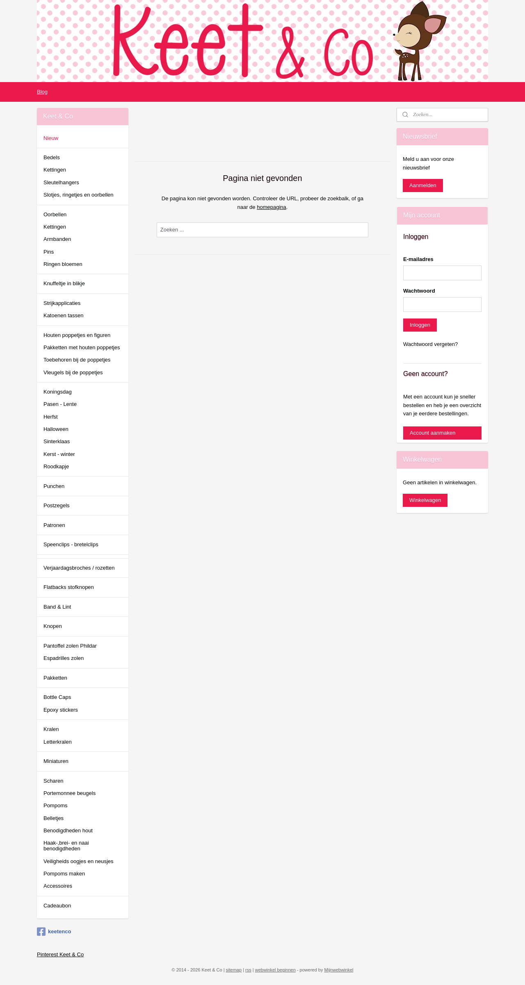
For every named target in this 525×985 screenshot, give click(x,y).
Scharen (53, 781)
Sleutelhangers (61, 182)
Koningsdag (57, 392)
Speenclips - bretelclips (70, 544)
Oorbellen (54, 214)
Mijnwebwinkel (339, 969)
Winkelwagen (425, 500)
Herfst (50, 417)
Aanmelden (422, 185)
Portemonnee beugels (69, 793)
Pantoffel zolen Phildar (70, 646)
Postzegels (56, 505)
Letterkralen (57, 742)
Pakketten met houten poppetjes (81, 347)
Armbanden (57, 239)
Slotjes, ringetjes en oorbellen (78, 195)
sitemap (234, 969)
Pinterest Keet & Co (60, 954)
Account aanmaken (432, 433)
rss (248, 969)
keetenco (54, 932)
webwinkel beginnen (275, 969)
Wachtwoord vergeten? (430, 344)
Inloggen (420, 325)
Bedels (51, 157)
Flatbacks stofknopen (68, 587)
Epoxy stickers (60, 710)
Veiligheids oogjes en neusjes (78, 861)
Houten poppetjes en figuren (76, 335)
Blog (42, 92)
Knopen (52, 626)
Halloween (55, 429)
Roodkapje (56, 466)
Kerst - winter (59, 454)
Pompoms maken (64, 873)
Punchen (53, 486)
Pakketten (55, 678)
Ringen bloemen (62, 264)
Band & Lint (57, 607)
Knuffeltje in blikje (64, 283)
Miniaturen (55, 761)
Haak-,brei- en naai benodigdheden (66, 846)
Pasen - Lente (60, 404)
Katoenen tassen (63, 315)
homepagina (271, 207)
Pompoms (55, 805)
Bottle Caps (57, 697)
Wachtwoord (419, 291)
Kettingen (54, 170)
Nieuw (50, 138)
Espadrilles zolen (63, 658)
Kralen (51, 729)
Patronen (54, 525)
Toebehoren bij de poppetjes (76, 360)
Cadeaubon (57, 906)
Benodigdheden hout (68, 830)
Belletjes (53, 818)
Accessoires (57, 886)
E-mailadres (418, 259)
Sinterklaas (56, 441)
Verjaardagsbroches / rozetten (78, 568)
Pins (48, 252)
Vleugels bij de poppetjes (73, 372)
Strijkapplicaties (61, 303)
